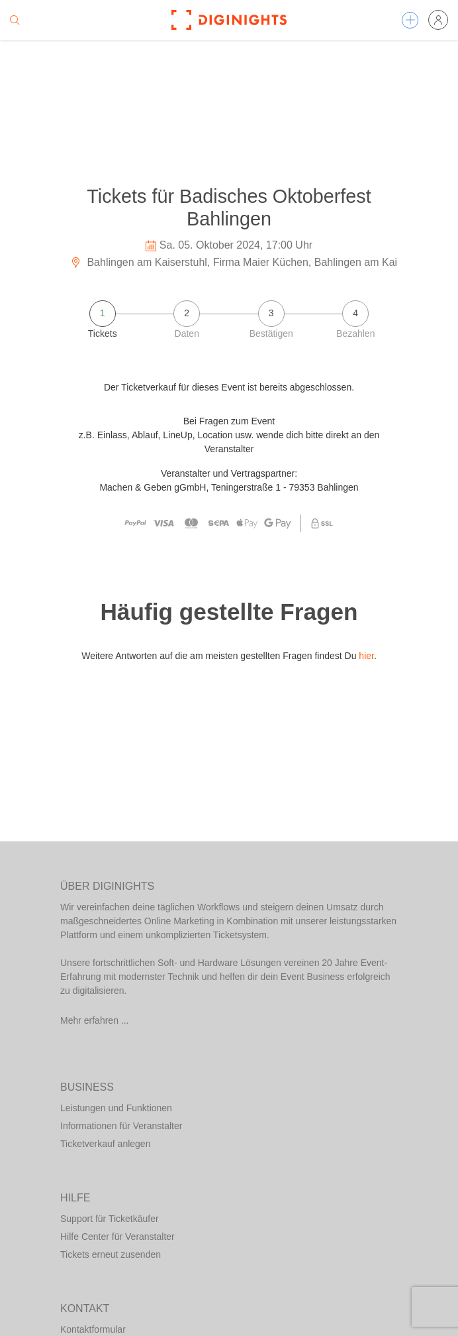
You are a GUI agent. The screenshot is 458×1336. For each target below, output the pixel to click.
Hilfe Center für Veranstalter (117, 1236)
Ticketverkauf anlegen (105, 1143)
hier (366, 655)
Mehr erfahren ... (94, 1020)
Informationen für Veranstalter (121, 1126)
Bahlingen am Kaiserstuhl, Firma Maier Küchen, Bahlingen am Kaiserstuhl (252, 262)
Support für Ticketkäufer (109, 1218)
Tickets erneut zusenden (110, 1254)
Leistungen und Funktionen (116, 1108)
